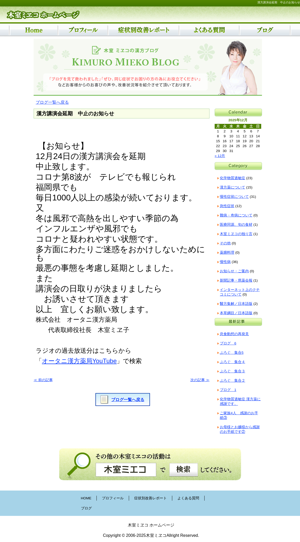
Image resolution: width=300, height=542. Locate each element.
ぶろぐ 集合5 (232, 353)
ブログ (86, 508)
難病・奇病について (236, 215)
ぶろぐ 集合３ (232, 371)
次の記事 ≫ (199, 380)
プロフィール (113, 498)
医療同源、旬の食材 (236, 225)
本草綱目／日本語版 (236, 313)
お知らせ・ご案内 (234, 271)
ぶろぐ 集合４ (232, 362)
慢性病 (225, 262)
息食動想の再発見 (234, 334)
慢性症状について (234, 197)
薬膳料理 (227, 252)
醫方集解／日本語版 (236, 304)
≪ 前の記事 (43, 380)
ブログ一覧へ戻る (52, 102)
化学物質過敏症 (232, 178)
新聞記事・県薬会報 (236, 280)
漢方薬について (232, 187)
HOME (86, 498)
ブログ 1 (228, 390)
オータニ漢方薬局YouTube (79, 360)
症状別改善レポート (150, 498)
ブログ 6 (228, 343)
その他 (225, 243)
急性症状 (227, 206)
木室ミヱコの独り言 (236, 234)
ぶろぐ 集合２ (232, 380)
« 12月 (220, 156)
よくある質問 (188, 498)
